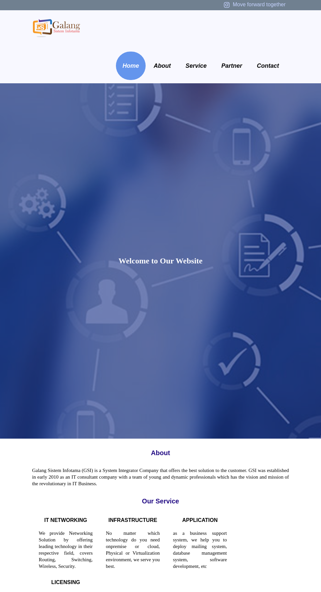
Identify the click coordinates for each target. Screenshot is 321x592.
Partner (231, 65)
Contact (268, 65)
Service (196, 65)
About (162, 65)
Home (131, 65)
